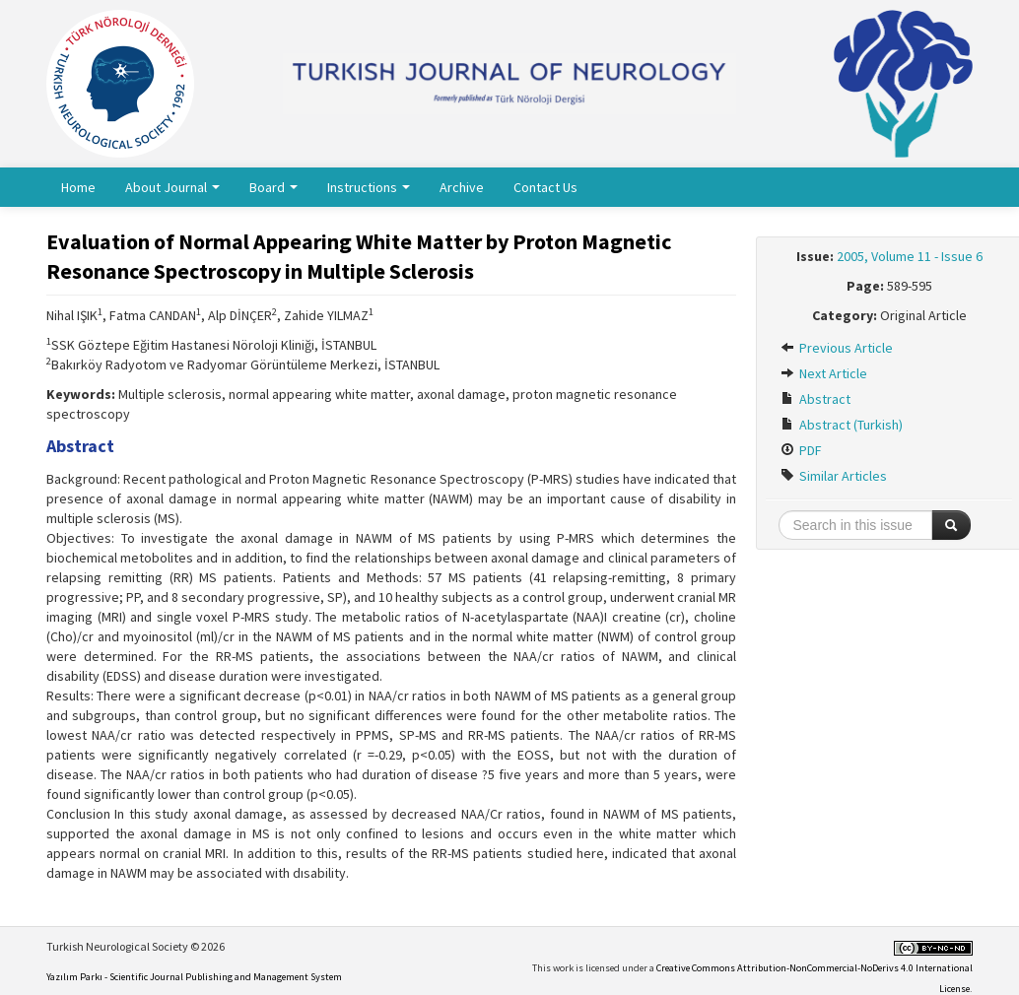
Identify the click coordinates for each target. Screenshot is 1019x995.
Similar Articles (834, 476)
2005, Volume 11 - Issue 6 (910, 256)
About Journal (172, 187)
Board (273, 187)
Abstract (815, 399)
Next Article (824, 373)
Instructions (368, 187)
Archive (462, 187)
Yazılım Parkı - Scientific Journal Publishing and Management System (194, 976)
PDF (801, 450)
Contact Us (545, 187)
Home (78, 187)
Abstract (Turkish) (842, 424)
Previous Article (837, 348)
